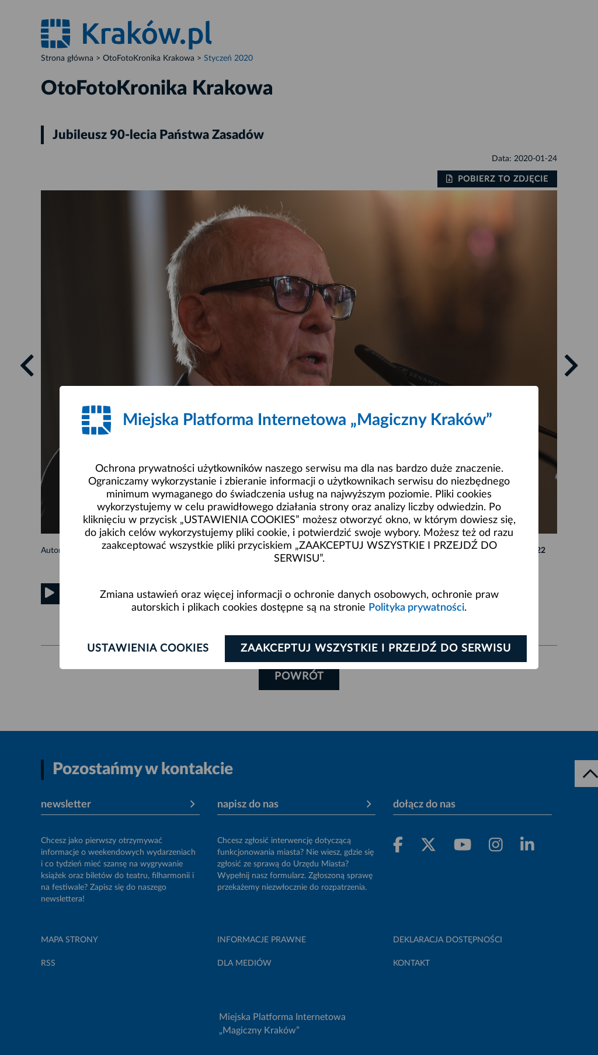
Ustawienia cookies (148, 648)
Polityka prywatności (416, 608)
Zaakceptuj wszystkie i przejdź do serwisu (376, 648)
